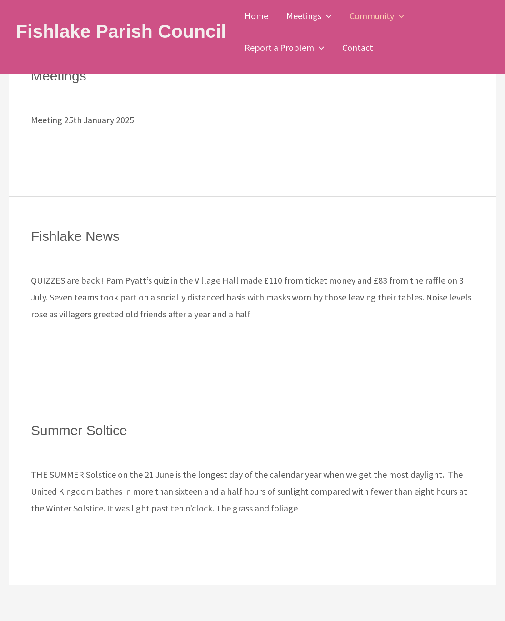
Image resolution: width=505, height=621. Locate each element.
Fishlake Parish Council (121, 31)
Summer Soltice (79, 430)
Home (256, 15)
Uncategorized (135, 94)
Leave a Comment (65, 94)
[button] (326, 16)
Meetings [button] (308, 16)
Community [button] (377, 16)
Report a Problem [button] (284, 48)
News (41, 254)
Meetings (58, 75)
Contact (357, 47)
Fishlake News (75, 236)
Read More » (54, 149)
